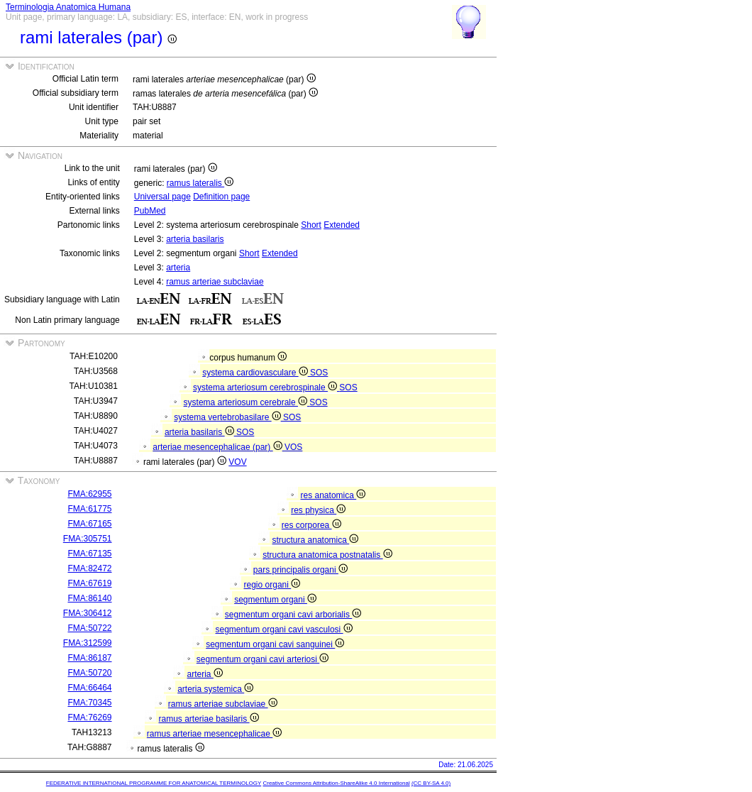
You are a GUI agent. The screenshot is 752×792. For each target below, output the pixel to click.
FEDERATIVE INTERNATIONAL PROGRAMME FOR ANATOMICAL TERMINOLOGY (153, 783)
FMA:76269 (89, 717)
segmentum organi (275, 600)
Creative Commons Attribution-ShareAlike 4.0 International (335, 783)
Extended (342, 225)
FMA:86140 (89, 598)
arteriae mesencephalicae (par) (218, 447)
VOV (237, 462)
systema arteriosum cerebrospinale (266, 387)
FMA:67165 (89, 524)
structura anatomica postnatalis (327, 555)
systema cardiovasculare (256, 373)
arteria (178, 268)
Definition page (221, 197)
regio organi (272, 585)
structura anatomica (315, 540)
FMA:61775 (89, 509)
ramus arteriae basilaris (209, 719)
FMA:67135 (89, 554)
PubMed (150, 211)
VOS (293, 447)
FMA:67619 (89, 583)
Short (311, 225)
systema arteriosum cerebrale (247, 402)
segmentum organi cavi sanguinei (275, 644)
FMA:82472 (89, 568)
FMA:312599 (87, 643)
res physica (318, 510)
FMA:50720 (89, 673)
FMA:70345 (89, 703)
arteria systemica (215, 689)
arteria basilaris (194, 239)
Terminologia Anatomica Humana (68, 7)
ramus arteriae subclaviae (214, 282)
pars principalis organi (300, 570)
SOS (319, 373)
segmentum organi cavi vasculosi (284, 629)
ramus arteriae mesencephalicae (214, 734)
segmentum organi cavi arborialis (293, 615)
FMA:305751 (87, 539)
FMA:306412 (87, 613)
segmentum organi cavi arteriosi (262, 659)
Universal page (162, 197)
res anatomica (333, 495)
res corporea (311, 525)
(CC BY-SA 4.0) (430, 783)
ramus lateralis (200, 183)
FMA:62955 (89, 494)
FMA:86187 (89, 658)
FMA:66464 (89, 688)
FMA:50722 (89, 628)
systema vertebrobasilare (228, 417)
